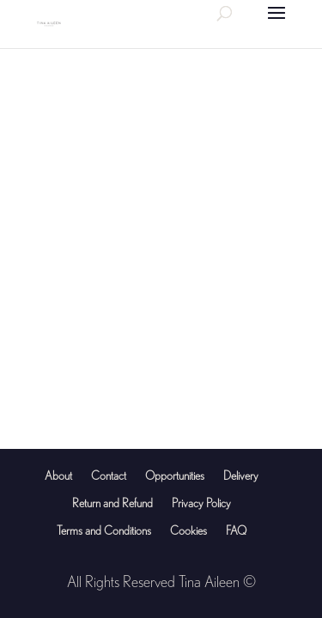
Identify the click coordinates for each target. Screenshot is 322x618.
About (58, 475)
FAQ (236, 530)
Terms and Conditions (104, 530)
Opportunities (174, 475)
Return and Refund (112, 503)
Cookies (188, 530)
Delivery (240, 475)
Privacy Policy (201, 503)
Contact (108, 475)
